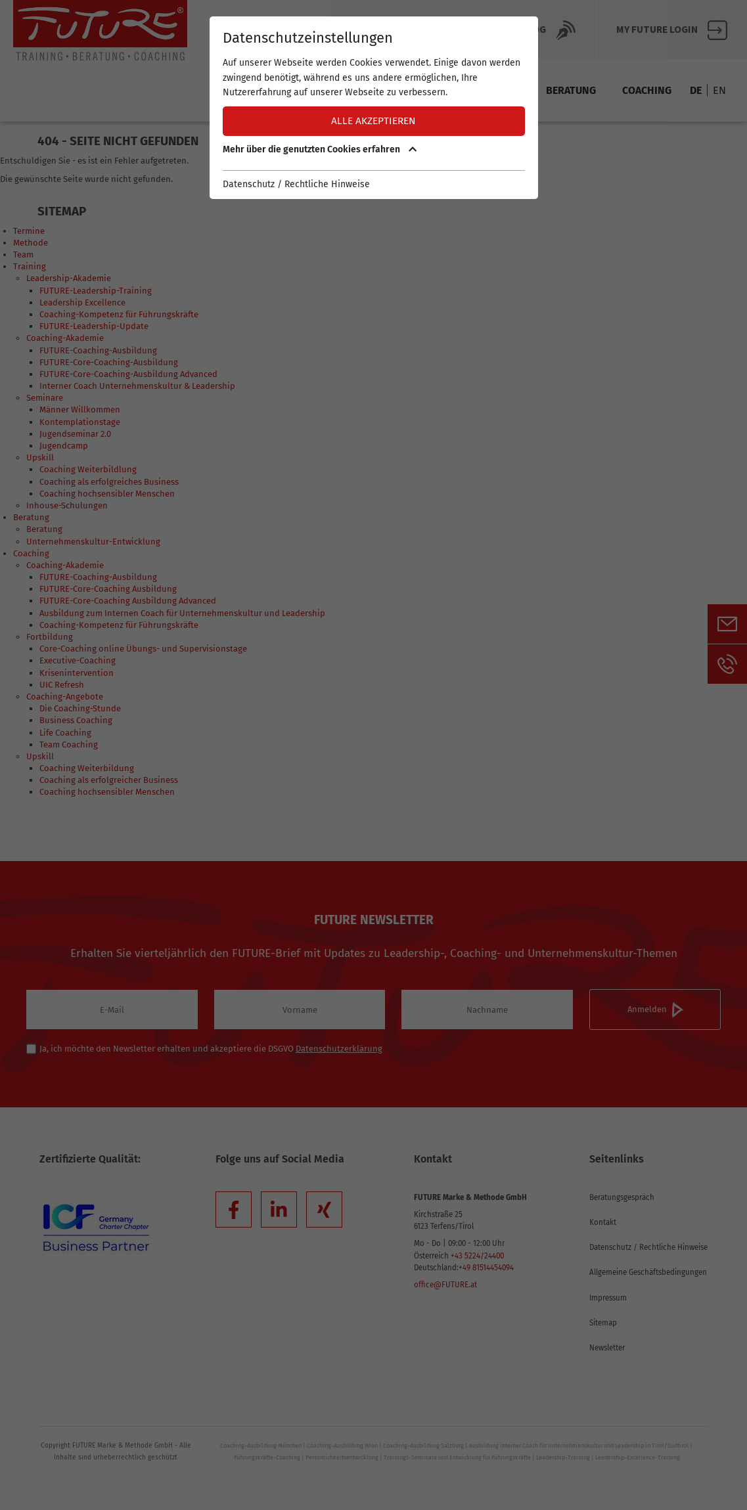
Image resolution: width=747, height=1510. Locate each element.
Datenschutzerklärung (339, 1049)
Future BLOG (529, 30)
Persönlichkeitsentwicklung (342, 1457)
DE (696, 90)
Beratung (571, 90)
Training (497, 90)
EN (719, 90)
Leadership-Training (563, 1457)
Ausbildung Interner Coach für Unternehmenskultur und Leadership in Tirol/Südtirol (579, 1445)
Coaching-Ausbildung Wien (342, 1445)
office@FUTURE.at (445, 1284)
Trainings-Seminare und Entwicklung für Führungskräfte (457, 1457)
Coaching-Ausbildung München (261, 1445)
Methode (373, 90)
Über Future (396, 30)
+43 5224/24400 (477, 1255)
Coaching (646, 90)
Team (434, 90)
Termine (304, 90)
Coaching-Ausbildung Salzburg (423, 1445)
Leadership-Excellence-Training (637, 1457)
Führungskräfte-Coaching (267, 1457)
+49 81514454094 (486, 1267)
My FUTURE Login (671, 30)
